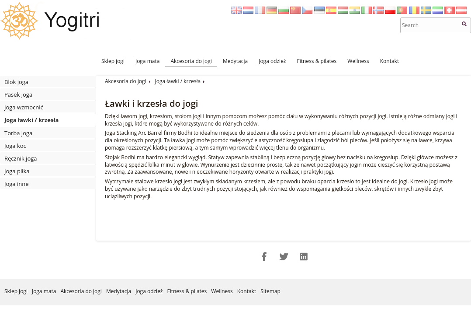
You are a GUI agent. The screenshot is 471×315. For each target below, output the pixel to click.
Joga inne (16, 184)
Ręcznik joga (20, 158)
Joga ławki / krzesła (31, 120)
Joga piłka (17, 171)
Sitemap (270, 291)
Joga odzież (272, 61)
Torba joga (18, 133)
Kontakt (389, 61)
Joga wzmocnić (23, 107)
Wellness (358, 61)
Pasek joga (18, 94)
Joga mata (147, 61)
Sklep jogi (113, 61)
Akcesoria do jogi (191, 61)
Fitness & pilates (317, 61)
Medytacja (235, 61)
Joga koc (15, 146)
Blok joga (16, 82)
